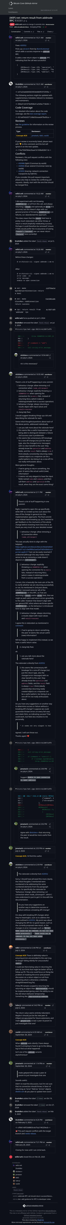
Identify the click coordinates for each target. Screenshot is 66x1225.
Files (40, 32)
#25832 (22, 171)
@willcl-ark (19, 1091)
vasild (46, 135)
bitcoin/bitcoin (51, 1211)
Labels (10, 8)
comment (19, 625)
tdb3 (41, 135)
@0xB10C (40, 1220)
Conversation (16, 32)
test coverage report (38, 114)
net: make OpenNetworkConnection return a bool (29, 290)
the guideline (24, 124)
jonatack (35, 135)
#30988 (22, 163)
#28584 (22, 166)
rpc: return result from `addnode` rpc (28, 311)
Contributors (13, 12)
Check (50, 32)
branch (27, 49)
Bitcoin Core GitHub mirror (22, 3)
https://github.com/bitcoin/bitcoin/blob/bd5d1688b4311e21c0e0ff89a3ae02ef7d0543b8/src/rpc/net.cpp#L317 (34, 549)
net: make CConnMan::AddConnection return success (27, 301)
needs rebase (30, 1133)
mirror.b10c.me (48, 1222)
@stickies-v (34, 832)
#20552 (23, 45)
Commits (29, 32)
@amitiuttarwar (43, 49)
